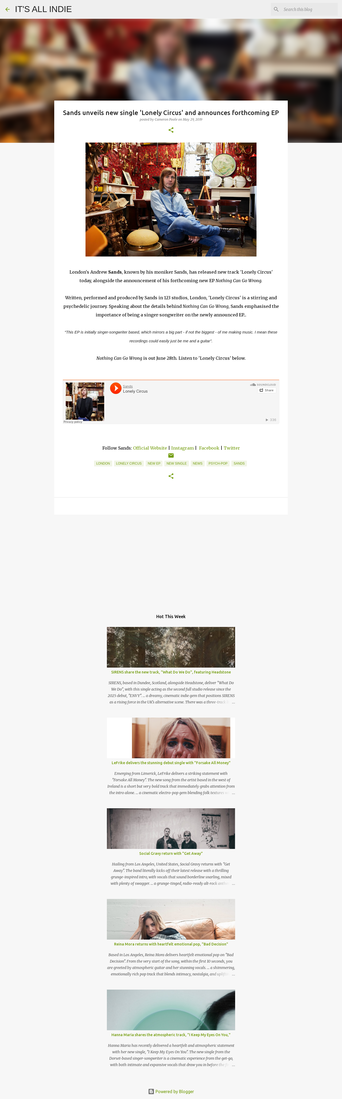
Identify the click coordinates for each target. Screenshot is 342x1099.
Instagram (182, 448)
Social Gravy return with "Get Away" (171, 853)
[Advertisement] (171, 560)
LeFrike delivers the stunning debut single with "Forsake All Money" (171, 763)
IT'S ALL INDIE (43, 9)
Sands (239, 463)
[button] (171, 130)
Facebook (209, 448)
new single (176, 463)
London (103, 463)
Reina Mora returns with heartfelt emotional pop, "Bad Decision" (171, 944)
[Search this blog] (310, 9)
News (198, 463)
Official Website (150, 448)
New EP (154, 463)
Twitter (232, 448)
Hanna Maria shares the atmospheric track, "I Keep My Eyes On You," (171, 1035)
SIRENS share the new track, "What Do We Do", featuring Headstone (171, 672)
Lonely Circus (129, 463)
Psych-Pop (218, 463)
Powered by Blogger (171, 1091)
